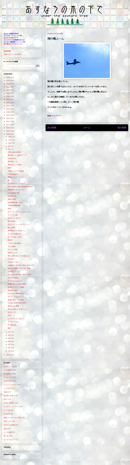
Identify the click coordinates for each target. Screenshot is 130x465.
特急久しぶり (12, 253)
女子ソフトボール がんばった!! (19, 212)
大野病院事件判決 (14, 205)
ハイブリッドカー (10, 385)
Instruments (12, 158)
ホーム (87, 127)
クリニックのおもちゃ (16, 297)
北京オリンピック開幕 (16, 287)
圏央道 (10, 240)
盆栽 (5, 429)
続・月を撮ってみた (15, 237)
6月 (9, 335)
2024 (8, 84)
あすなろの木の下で (11, 38)
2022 (8, 90)
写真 (5, 392)
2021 (8, 93)
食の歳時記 (8, 374)
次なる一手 (12, 312)
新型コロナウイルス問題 (12, 417)
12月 (10, 137)
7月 (9, 332)
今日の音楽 (8, 381)
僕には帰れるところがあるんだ (19, 256)
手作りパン (8, 421)
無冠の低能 (12, 199)
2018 (8, 102)
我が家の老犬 (12, 290)
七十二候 (7, 410)
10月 (10, 143)
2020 (8, 96)
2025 (8, 81)
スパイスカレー (9, 439)
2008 (8, 134)
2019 (8, 99)
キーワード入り (13, 322)
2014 (8, 115)
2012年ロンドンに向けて (17, 183)
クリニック (8, 377)
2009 (8, 131)
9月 (9, 146)
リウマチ (7, 388)
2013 (8, 118)
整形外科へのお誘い (15, 165)
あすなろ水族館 (9, 425)
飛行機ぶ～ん (12, 161)
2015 (8, 112)
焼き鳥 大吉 (12, 196)
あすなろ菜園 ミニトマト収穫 (19, 268)
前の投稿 (122, 127)
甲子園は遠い (12, 325)
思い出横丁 (12, 227)
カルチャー (56, 116)
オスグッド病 (12, 215)
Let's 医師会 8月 (13, 193)
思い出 (6, 436)
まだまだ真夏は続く (15, 234)
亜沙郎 (8, 51)
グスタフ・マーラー (11, 407)
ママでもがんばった (15, 281)
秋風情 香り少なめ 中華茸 (17, 284)
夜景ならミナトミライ (16, 177)
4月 (9, 341)
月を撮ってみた (13, 262)
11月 (10, 140)
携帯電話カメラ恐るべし (16, 231)
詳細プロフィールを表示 (12, 54)
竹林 (9, 315)
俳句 (5, 399)
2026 (8, 77)
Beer (9, 168)
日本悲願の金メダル (15, 202)
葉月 (9, 328)
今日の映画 (8, 370)
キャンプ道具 (12, 249)
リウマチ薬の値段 (14, 243)
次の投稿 (51, 127)
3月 (9, 344)
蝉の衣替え (12, 221)
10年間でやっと (13, 271)
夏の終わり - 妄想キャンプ (17, 155)
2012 (8, 121)
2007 (8, 355)
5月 (9, 338)
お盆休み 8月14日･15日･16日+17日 (21, 265)
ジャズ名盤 (8, 432)
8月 (9, 149)
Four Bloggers (13, 174)
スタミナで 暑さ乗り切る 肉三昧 (19, 275)
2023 (8, 87)
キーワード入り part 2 (16, 319)
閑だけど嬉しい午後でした (17, 309)
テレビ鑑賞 (12, 246)
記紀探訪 (7, 414)
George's (11, 259)
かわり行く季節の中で (16, 293)
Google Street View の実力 (17, 303)
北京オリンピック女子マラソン (19, 224)
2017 (8, 106)
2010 (8, 128)
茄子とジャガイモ (14, 218)
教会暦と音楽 (8, 395)
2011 (8, 124)
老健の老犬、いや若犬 (16, 300)
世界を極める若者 (14, 152)
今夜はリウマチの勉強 (16, 171)
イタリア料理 (8, 403)
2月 (9, 348)
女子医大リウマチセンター (13, 44)
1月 (9, 351)
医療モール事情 (13, 306)
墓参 (9, 209)
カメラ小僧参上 (13, 278)
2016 (8, 109)
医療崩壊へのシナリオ (16, 190)
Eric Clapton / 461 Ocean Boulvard (20, 187)
